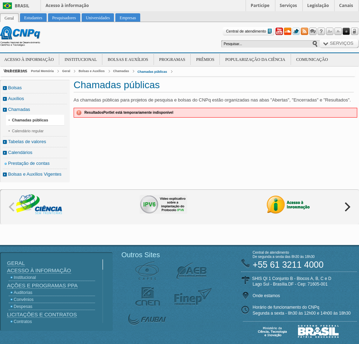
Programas (172, 59)
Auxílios (16, 98)
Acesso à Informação (29, 59)
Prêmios (205, 59)
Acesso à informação (67, 5)
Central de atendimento (249, 31)
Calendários (20, 152)
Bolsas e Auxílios (128, 59)
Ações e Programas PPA (42, 285)
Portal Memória (42, 71)
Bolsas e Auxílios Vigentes (34, 174)
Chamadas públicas (152, 71)
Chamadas (121, 71)
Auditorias (23, 292)
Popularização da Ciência (255, 59)
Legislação (318, 5)
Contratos (23, 321)
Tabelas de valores (27, 141)
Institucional (81, 59)
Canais (346, 5)
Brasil (22, 6)
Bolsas (15, 87)
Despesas (23, 306)
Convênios (24, 299)
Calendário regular (28, 131)
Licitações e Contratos (42, 314)
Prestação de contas (29, 163)
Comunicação (312, 59)
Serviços (288, 5)
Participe (260, 5)
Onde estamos (266, 295)
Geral (66, 71)
